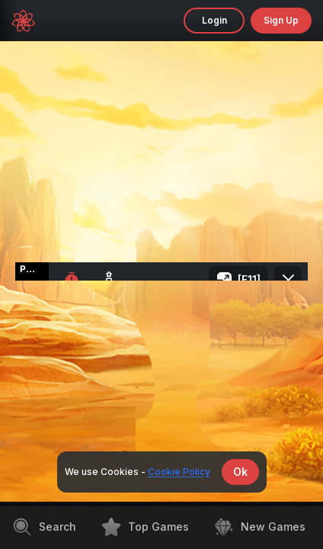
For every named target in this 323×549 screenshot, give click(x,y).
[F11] (249, 279)
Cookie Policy (179, 471)
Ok (240, 471)
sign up (281, 20)
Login (214, 20)
